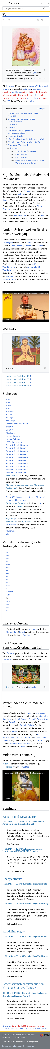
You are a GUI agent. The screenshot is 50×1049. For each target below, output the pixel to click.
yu (7, 588)
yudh (8, 594)
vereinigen (37, 89)
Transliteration (9, 267)
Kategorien (7, 1026)
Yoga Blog (10, 518)
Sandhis (6, 200)
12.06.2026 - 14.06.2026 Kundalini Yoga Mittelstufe (25, 884)
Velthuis (9, 276)
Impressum (30, 1046)
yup (7, 604)
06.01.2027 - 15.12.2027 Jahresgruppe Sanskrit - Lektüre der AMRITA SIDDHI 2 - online (23, 850)
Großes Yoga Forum (14, 503)
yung (8, 601)
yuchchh (9, 591)
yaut (8, 582)
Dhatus (40, 206)
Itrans (22, 746)
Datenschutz (6, 1046)
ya (7, 552)
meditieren (16, 92)
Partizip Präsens (13, 436)
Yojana (9, 414)
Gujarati (27, 245)
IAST (34, 264)
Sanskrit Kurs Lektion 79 (17, 466)
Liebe (39, 503)
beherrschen (32, 98)
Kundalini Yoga (13, 931)
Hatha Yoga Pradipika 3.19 (17, 379)
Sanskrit (10, 86)
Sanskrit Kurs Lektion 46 (17, 457)
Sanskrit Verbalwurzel (38, 86)
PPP (8, 101)
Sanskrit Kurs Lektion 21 (17, 448)
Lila (7, 534)
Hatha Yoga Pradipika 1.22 (17, 376)
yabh (8, 555)
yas (7, 573)
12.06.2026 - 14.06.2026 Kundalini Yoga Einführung (25, 904)
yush (8, 607)
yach (8, 558)
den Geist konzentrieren (21, 95)
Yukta (31, 101)
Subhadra (32, 687)
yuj (7, 597)
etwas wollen (20, 98)
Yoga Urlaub (11, 475)
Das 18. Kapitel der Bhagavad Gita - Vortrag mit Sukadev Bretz (26, 294)
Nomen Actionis (13, 439)
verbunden (7, 659)
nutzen (36, 95)
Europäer (13, 722)
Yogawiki (14, 3)
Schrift (14, 731)
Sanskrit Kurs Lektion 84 (17, 469)
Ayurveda (26, 521)
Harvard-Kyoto (9, 279)
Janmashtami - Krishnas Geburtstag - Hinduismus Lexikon (24, 773)
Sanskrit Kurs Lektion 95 (17, 472)
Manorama (10, 530)
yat (7, 576)
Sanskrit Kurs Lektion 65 (17, 463)
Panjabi (40, 719)
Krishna (9, 687)
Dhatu (6, 89)
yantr (8, 570)
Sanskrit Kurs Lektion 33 (17, 451)
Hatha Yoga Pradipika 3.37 (17, 382)
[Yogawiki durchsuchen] (26, 8)
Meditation (11, 521)
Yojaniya (9, 417)
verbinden (26, 89)
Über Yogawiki (18, 1046)
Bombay (26, 635)
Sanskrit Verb (24, 1028)
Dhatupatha (11, 632)
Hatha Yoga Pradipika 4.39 (17, 385)
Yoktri (8, 408)
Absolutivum (11, 433)
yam (8, 567)
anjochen (7, 92)
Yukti (8, 399)
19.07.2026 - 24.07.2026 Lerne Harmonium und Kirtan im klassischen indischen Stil (23, 822)
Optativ (9, 429)
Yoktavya (10, 411)
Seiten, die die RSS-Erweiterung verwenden (28, 1026)
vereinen (42, 98)
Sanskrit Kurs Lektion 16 (17, 445)
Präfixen (27, 191)
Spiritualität (11, 524)
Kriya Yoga (10, 420)
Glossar (14, 1028)
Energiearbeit (11, 879)
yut (7, 610)
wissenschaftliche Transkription (16, 737)
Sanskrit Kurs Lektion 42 (17, 454)
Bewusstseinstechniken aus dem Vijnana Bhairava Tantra (24, 985)
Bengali (20, 245)
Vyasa (34, 73)
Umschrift (40, 740)
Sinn (43, 215)
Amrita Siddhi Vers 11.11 (17, 423)
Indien (30, 242)
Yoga (8, 402)
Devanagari (8, 242)
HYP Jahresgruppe (14, 442)
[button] (26, 306)
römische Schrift (26, 725)
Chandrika (33, 629)
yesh (8, 585)
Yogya (8, 405)
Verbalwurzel (20, 215)
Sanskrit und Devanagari (19, 816)
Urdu (46, 719)
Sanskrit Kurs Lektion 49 (17, 460)
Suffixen (21, 194)
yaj (7, 561)
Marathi (39, 245)
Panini (22, 632)
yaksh (8, 564)
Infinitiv (9, 426)
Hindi (13, 245)
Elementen (7, 209)
